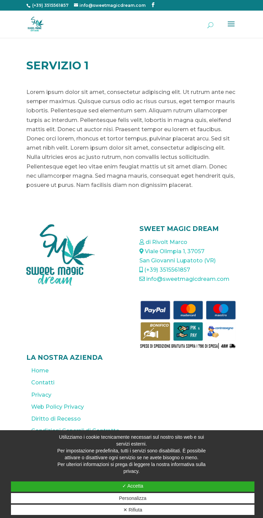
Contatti (42, 382)
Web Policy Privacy (57, 407)
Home (40, 370)
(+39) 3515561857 (49, 5)
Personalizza (132, 498)
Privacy (41, 395)
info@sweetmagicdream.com (184, 279)
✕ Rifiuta (132, 510)
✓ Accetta (132, 486)
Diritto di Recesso (56, 418)
